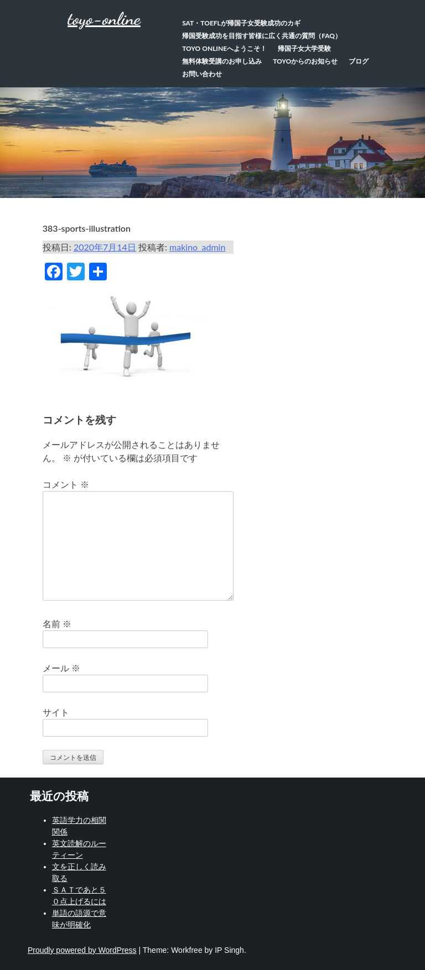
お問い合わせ (202, 74)
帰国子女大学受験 (304, 48)
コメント (66, 484)
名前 (57, 623)
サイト (56, 712)
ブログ (359, 61)
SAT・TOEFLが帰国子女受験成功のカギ (241, 23)
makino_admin (197, 247)
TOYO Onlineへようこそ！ (224, 48)
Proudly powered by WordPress (82, 950)
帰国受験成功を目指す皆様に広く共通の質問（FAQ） (261, 36)
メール (61, 668)
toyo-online (104, 18)
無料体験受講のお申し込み (222, 61)
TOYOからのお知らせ (305, 61)
